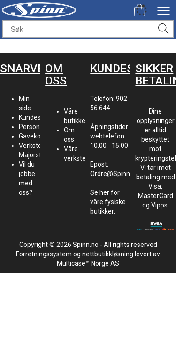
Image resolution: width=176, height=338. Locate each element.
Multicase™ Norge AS (88, 263)
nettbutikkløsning (107, 254)
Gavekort (32, 136)
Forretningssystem (44, 254)
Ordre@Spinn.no (114, 173)
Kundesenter (38, 117)
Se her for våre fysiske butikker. (108, 202)
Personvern (36, 127)
